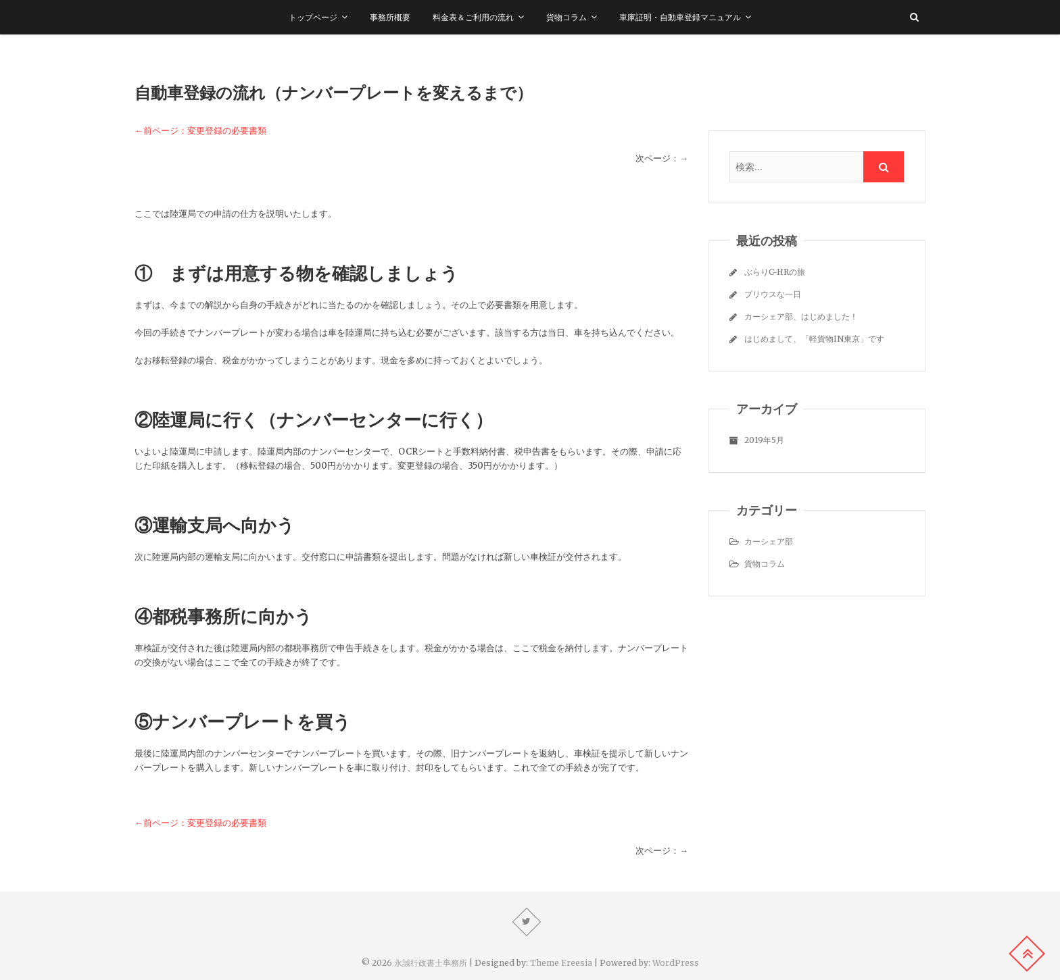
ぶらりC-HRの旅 (774, 272)
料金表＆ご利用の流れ (473, 17)
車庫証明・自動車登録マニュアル (680, 17)
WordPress (675, 963)
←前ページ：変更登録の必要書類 (200, 130)
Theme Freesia (561, 963)
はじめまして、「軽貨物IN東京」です (814, 339)
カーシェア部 (768, 541)
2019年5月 (764, 440)
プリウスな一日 (772, 294)
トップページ (313, 17)
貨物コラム (566, 17)
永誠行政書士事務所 (430, 963)
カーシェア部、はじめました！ (801, 316)
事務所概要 (390, 17)
